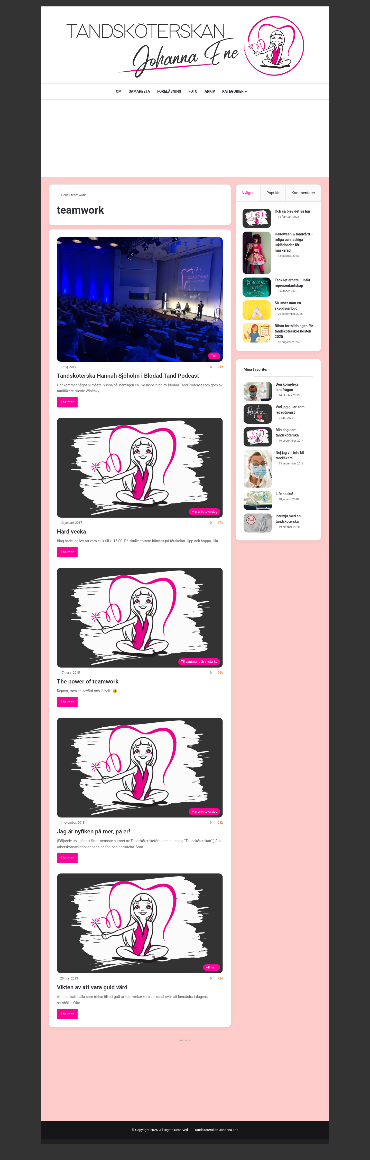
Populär (273, 193)
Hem (62, 195)
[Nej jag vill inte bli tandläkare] (258, 470)
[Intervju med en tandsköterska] (258, 524)
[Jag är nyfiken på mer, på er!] (140, 777)
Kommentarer (303, 193)
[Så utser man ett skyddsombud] (258, 310)
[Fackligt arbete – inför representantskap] (258, 288)
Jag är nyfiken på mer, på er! (105, 839)
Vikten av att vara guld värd (104, 995)
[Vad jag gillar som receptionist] (258, 415)
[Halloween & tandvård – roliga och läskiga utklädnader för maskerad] (258, 253)
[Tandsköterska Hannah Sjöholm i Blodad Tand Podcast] (140, 299)
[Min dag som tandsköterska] (258, 438)
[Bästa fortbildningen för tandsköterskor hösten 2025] (258, 333)
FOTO (192, 91)
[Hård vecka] (140, 477)
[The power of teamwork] (140, 627)
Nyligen (248, 193)
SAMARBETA (139, 91)
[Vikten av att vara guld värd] (140, 933)
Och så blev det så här (293, 212)
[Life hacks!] (258, 502)
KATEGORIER (233, 91)
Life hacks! (284, 495)
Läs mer (67, 411)
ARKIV (210, 91)
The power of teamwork (98, 690)
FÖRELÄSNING (169, 91)
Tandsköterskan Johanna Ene (216, 1139)
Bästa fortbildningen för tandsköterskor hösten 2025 (292, 332)
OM (119, 91)
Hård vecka (76, 540)
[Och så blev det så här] (258, 219)
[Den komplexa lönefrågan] (258, 393)
